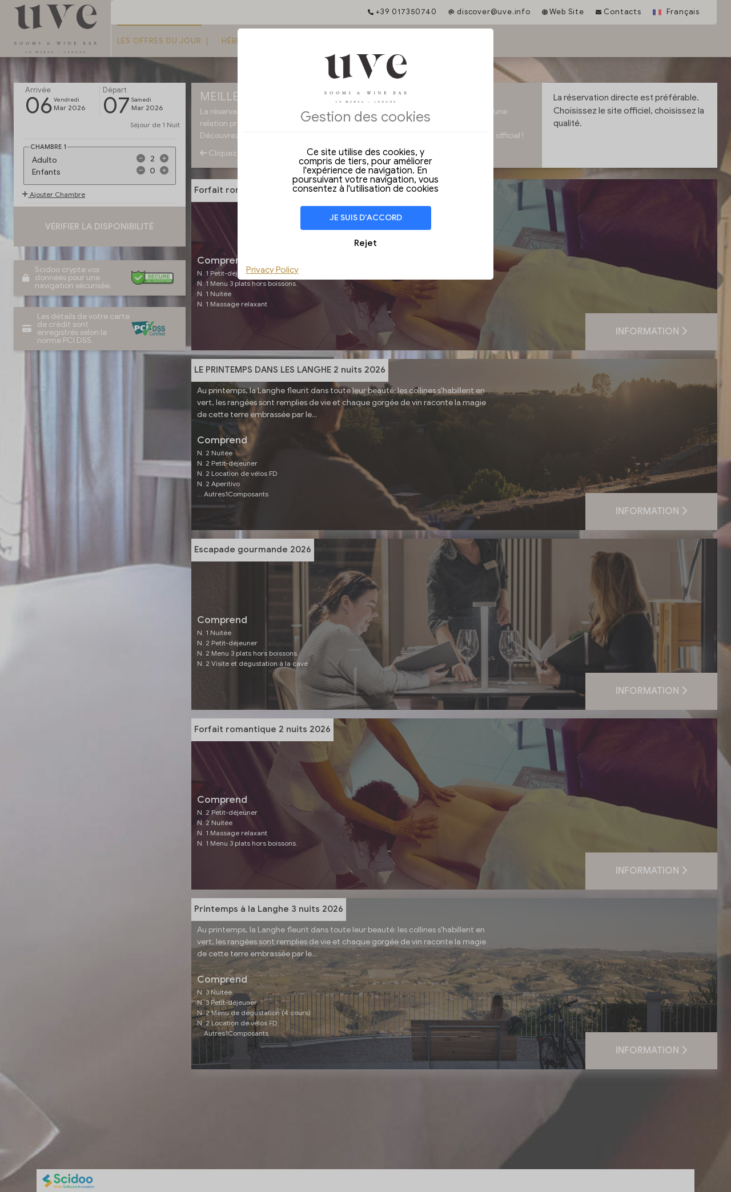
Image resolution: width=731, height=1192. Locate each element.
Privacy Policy (272, 270)
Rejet (365, 243)
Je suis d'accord (366, 218)
